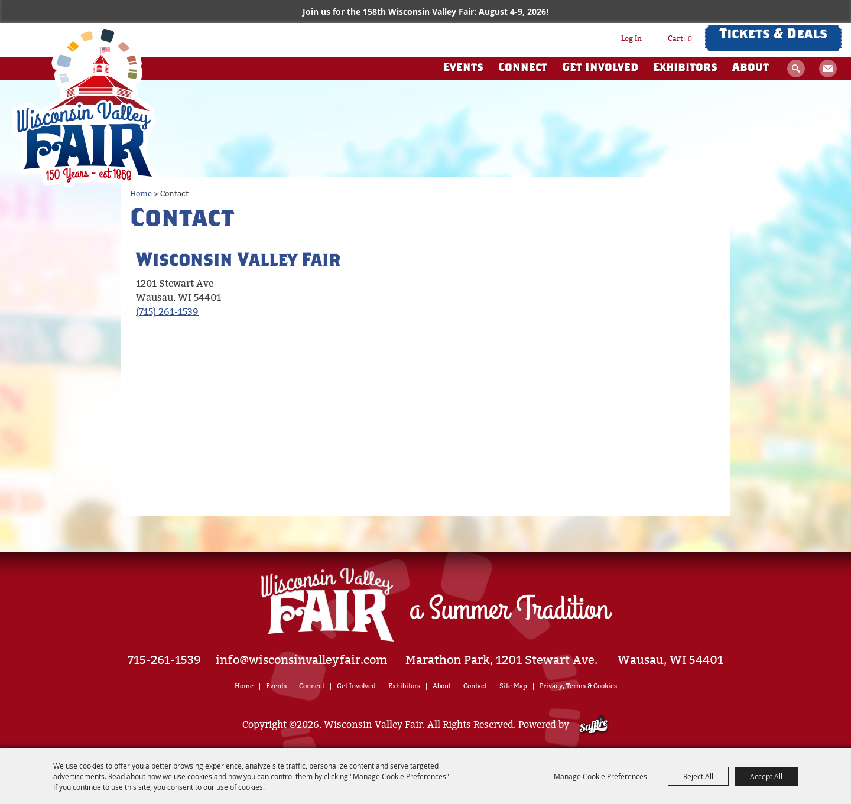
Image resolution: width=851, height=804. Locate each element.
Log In (631, 38)
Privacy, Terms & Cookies (578, 686)
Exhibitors (685, 68)
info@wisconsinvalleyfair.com (302, 660)
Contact (475, 686)
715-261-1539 (164, 660)
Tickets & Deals (773, 35)
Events (463, 68)
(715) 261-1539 (167, 311)
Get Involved (600, 68)
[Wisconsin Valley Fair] (84, 106)
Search (796, 68)
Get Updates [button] (828, 68)
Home (141, 193)
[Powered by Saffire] (593, 724)
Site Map (513, 686)
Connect (522, 68)
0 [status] (690, 38)
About (750, 68)
